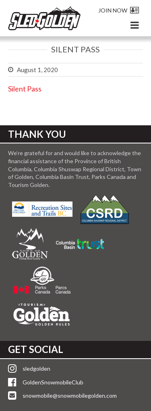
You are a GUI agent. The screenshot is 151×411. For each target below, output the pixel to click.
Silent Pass (24, 88)
